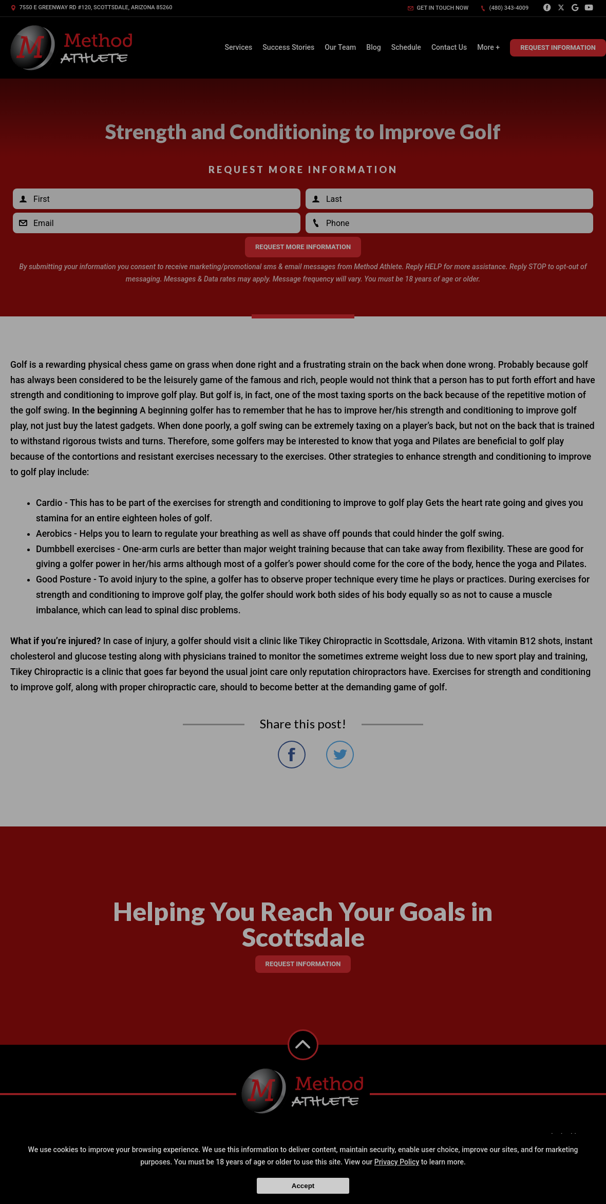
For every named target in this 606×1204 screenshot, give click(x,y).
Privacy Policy (397, 1162)
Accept (303, 1186)
